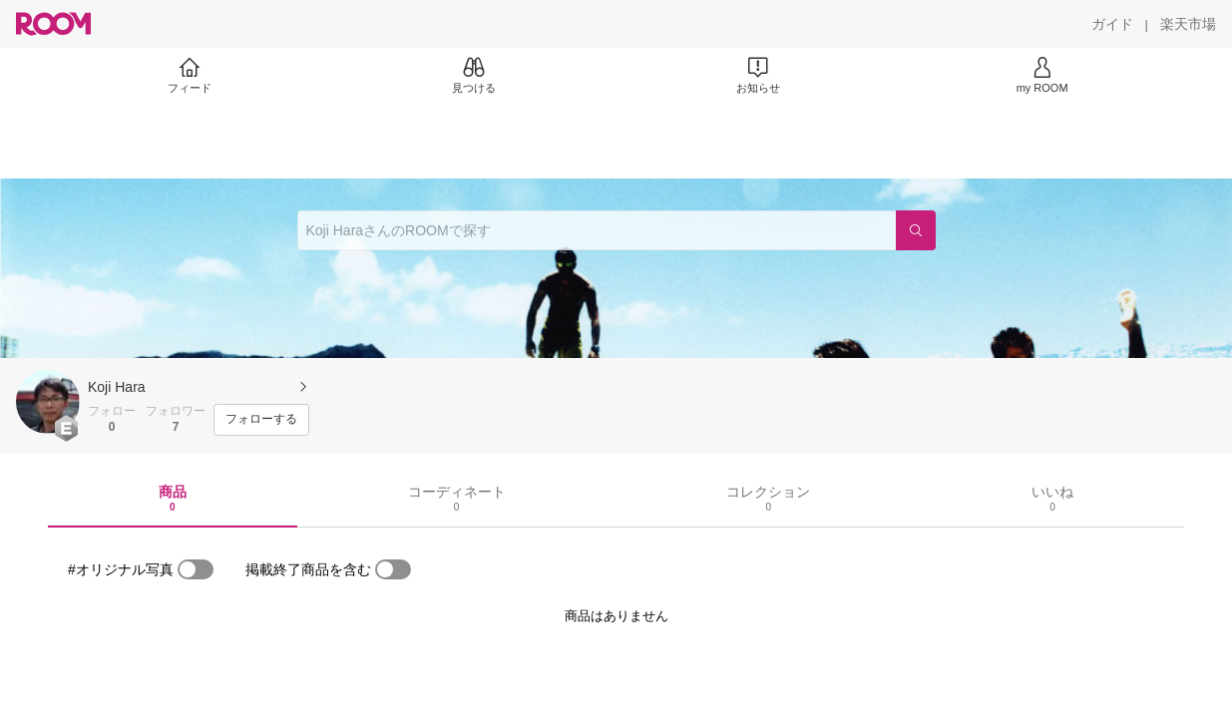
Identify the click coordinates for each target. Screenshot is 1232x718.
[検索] (916, 230)
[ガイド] (1112, 24)
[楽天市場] (1188, 24)
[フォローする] (261, 420)
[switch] (195, 569)
